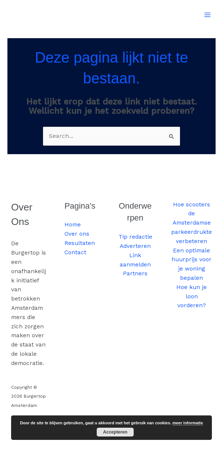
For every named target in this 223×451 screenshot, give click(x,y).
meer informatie (187, 423)
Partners (135, 273)
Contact (75, 252)
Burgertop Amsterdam (52, 11)
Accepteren (115, 432)
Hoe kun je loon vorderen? (191, 296)
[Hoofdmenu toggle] (208, 15)
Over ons (76, 234)
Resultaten (79, 243)
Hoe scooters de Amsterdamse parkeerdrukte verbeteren (191, 223)
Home (72, 224)
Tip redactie (135, 236)
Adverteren (135, 246)
